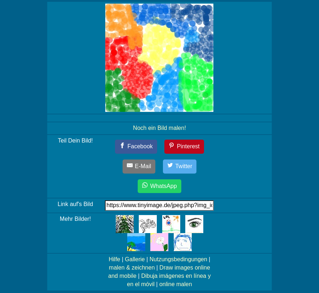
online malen (175, 284)
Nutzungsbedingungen (178, 259)
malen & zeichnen (132, 267)
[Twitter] (180, 166)
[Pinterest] (184, 147)
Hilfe (114, 259)
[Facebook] (136, 147)
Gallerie (135, 259)
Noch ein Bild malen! (159, 128)
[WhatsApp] (159, 186)
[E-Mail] (139, 166)
